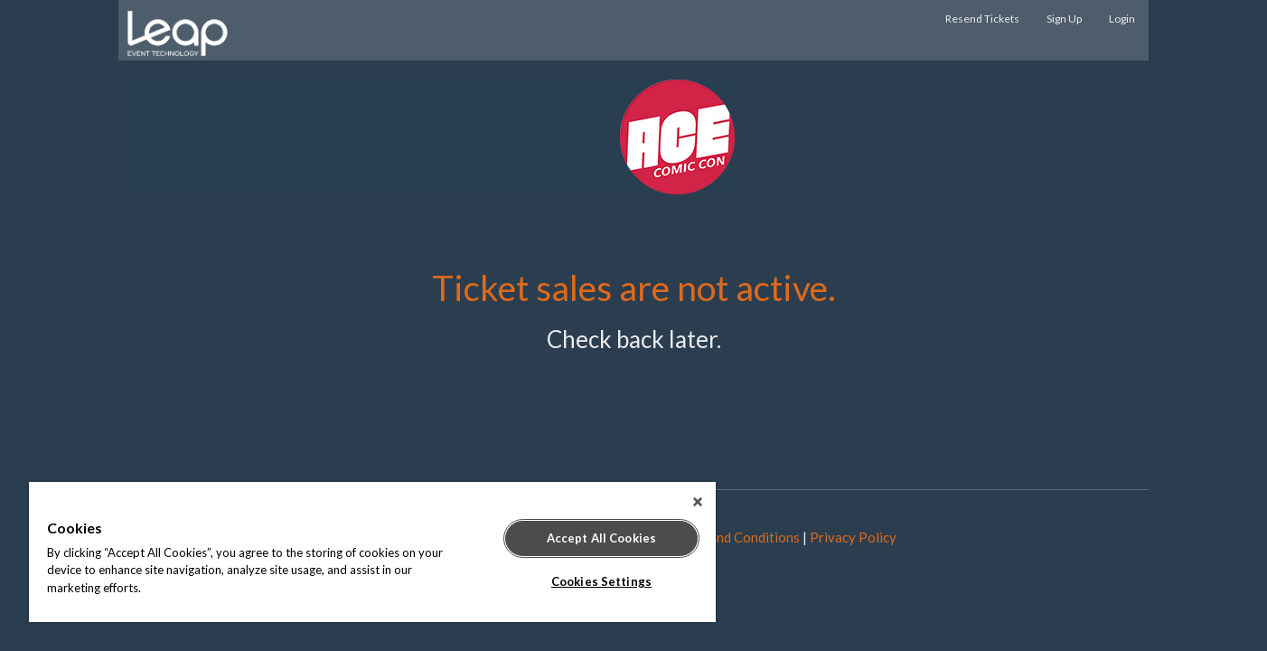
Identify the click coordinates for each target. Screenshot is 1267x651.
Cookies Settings (601, 581)
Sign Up (1064, 18)
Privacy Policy (853, 537)
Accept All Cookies (601, 538)
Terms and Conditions (735, 537)
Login (1122, 18)
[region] (372, 552)
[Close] (697, 501)
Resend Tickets (982, 18)
